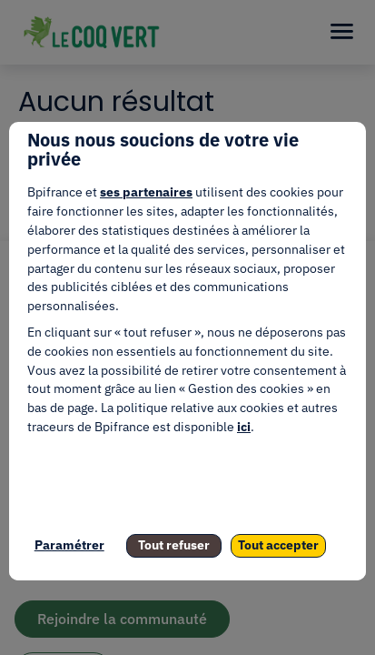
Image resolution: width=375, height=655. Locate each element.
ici (244, 426)
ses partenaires (146, 192)
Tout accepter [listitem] (278, 545)
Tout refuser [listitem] (174, 545)
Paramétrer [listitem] (69, 545)
